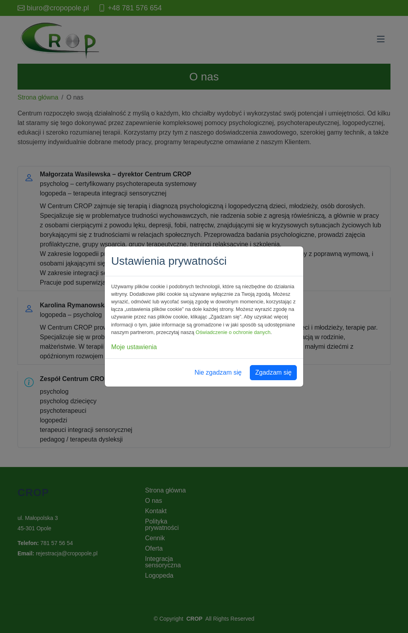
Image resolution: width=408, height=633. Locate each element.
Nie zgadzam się (217, 372)
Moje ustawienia (134, 347)
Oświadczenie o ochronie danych (233, 332)
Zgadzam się (273, 372)
